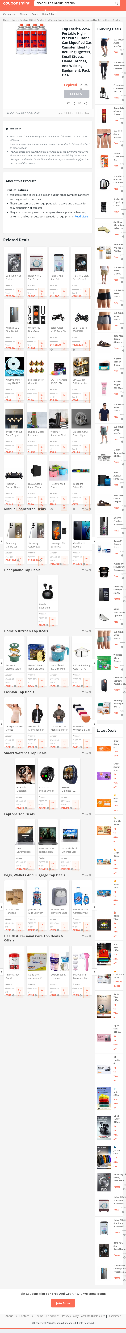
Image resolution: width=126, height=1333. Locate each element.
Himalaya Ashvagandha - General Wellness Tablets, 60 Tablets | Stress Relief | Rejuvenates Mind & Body (118, 703)
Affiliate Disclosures (93, 1316)
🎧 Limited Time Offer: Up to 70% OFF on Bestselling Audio (117, 1060)
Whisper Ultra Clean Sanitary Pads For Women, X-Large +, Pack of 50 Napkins (118, 658)
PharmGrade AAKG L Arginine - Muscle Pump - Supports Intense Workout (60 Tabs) (14, 976)
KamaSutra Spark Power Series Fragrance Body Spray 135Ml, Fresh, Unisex (118, 111)
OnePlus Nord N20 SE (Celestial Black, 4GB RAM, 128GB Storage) (81, 545)
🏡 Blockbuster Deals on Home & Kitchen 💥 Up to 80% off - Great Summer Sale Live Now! (117, 821)
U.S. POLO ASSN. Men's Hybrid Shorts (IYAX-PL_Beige (118, 270)
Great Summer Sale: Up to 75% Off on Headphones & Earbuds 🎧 (117, 767)
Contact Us (26, 1316)
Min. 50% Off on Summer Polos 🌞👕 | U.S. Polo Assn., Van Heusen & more (116, 947)
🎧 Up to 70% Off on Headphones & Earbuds (117, 1119)
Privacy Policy (70, 1316)
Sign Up (53, 12)
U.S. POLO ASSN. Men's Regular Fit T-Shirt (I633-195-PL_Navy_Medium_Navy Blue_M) (118, 407)
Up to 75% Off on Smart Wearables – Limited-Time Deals (117, 997)
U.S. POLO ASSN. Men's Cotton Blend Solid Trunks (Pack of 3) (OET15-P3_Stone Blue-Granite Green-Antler (119, 635)
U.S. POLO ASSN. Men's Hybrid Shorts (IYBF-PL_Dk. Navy (118, 43)
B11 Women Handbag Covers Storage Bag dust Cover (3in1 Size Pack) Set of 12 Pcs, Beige (14, 911)
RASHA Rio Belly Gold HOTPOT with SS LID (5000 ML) (81, 667)
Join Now (63, 1303)
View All (86, 570)
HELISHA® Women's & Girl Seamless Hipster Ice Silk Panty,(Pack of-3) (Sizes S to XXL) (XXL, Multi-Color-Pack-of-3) (81, 728)
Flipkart (42, 858)
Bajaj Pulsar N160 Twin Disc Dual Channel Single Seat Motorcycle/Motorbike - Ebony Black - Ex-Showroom (58, 329)
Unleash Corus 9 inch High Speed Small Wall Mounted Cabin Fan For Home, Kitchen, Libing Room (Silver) (81, 433)
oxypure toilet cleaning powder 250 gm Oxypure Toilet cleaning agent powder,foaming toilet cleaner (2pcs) (59, 976)
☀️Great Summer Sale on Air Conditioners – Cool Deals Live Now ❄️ (117, 798)
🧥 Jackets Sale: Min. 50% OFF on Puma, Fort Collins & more (117, 1150)
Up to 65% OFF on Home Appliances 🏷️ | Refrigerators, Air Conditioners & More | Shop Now (117, 1029)
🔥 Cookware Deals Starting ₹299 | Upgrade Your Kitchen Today (118, 974)
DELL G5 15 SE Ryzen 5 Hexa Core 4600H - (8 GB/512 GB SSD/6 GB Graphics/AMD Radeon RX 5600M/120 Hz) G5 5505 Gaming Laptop (47, 850)
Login (34, 12)
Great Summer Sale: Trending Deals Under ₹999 (116, 744)
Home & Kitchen (65, 113)
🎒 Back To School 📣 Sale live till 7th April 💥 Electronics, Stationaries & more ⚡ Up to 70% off (117, 916)
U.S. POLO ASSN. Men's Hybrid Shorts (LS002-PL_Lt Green (118, 430)
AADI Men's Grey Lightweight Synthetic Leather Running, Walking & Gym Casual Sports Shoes (119, 612)
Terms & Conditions (47, 1316)
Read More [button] (81, 216)
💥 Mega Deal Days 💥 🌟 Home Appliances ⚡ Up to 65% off (116, 884)
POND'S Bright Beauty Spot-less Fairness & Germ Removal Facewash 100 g (118, 384)
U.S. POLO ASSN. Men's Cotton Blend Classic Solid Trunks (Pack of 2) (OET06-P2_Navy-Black (118, 293)
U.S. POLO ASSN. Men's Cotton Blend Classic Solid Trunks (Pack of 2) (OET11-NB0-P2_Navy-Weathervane (118, 316)
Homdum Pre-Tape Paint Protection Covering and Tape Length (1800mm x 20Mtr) (118, 248)
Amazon (84, 85)
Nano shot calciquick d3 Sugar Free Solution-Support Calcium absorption (35, 976)
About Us (11, 1316)
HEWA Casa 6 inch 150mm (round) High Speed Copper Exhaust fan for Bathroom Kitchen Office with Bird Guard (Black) (36, 485)
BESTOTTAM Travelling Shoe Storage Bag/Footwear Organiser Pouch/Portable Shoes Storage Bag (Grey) (59, 911)
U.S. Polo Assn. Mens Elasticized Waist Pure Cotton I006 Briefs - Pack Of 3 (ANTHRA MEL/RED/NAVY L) (118, 134)
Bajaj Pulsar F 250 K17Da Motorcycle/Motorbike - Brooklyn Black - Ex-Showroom (81, 329)
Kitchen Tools (83, 113)
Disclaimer (114, 1316)
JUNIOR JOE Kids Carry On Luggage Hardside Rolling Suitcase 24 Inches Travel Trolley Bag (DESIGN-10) (36, 911)
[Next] (94, 540)
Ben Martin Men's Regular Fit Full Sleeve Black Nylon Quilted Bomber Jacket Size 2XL (36, 728)
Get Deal (76, 94)
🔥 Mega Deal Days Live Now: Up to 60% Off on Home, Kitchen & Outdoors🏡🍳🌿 (116, 853)
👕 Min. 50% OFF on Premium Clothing (117, 1092)
